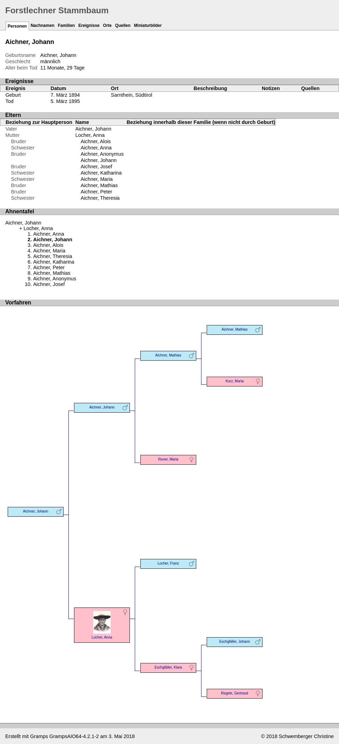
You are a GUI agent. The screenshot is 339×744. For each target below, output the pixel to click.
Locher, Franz (168, 563)
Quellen (123, 25)
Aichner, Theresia (100, 198)
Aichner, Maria (97, 179)
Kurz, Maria (235, 381)
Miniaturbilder (148, 25)
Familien (66, 25)
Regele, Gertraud (234, 693)
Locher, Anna (90, 135)
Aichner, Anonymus (102, 154)
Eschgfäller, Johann (234, 641)
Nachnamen (42, 25)
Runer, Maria (168, 459)
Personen (17, 26)
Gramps (39, 736)
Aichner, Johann (93, 129)
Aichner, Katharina (101, 173)
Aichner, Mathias (99, 185)
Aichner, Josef (96, 166)
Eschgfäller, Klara (168, 667)
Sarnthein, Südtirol (131, 95)
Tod (10, 101)
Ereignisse (89, 25)
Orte (107, 25)
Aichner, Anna (96, 147)
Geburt (13, 95)
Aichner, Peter (96, 191)
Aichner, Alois (96, 141)
